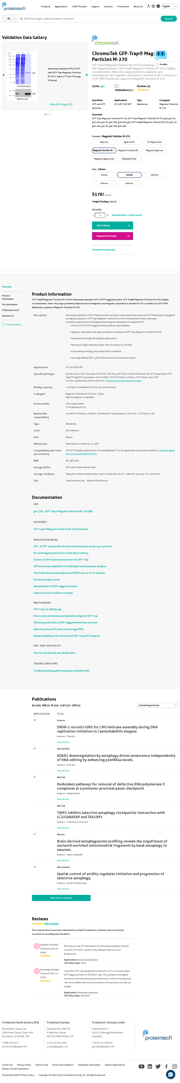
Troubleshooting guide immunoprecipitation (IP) (61, 670)
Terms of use (41, 1065)
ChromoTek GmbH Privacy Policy (18, 1075)
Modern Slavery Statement (15, 1068)
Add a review (51, 923)
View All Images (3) (61, 104)
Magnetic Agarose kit (104, 158)
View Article (63, 742)
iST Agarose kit (154, 142)
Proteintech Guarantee (103, 249)
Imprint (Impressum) (115, 1065)
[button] (170, 1074)
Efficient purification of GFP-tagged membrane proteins (65, 622)
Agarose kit (129, 142)
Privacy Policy (24, 1065)
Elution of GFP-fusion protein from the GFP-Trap (61, 559)
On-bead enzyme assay (47, 579)
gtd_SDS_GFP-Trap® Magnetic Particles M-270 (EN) (63, 511)
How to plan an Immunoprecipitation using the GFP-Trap (66, 615)
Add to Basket (103, 225)
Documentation (10, 304)
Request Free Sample (107, 236)
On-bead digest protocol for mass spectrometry (61, 552)
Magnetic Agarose (154, 150)
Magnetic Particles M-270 (104, 150)
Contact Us (7, 1065)
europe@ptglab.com (57, 1046)
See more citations (61, 897)
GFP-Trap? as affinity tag (47, 609)
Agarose (104, 142)
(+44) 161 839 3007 (57, 1042)
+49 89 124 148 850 (102, 1042)
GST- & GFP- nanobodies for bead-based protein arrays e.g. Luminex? (73, 546)
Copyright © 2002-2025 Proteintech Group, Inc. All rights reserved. (72, 1075)
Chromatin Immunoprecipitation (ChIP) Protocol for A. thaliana (69, 572)
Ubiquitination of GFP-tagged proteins (55, 586)
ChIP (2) (76, 705)
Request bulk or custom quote (127, 215)
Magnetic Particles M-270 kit (130, 150)
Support (95, 6)
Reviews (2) (143, 86)
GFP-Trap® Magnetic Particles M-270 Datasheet (61, 529)
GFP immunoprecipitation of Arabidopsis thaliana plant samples (70, 566)
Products (45, 6)
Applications (61, 6)
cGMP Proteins (79, 6)
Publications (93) (10, 310)
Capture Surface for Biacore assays (53, 592)
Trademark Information (89, 1065)
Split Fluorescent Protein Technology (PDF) (59, 629)
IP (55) (54, 705)
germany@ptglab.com (103, 1046)
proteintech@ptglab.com (14, 1046)
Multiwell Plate (129, 158)
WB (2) (46, 705)
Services (108, 6)
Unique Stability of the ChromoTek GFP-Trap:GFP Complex (67, 635)
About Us (138, 6)
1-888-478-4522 (10, 1042)
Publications (122, 90)
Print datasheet (11, 324)
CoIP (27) (65, 705)
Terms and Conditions (62, 1065)
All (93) (36, 705)
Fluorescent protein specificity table (123, 380)
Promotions (123, 6)
